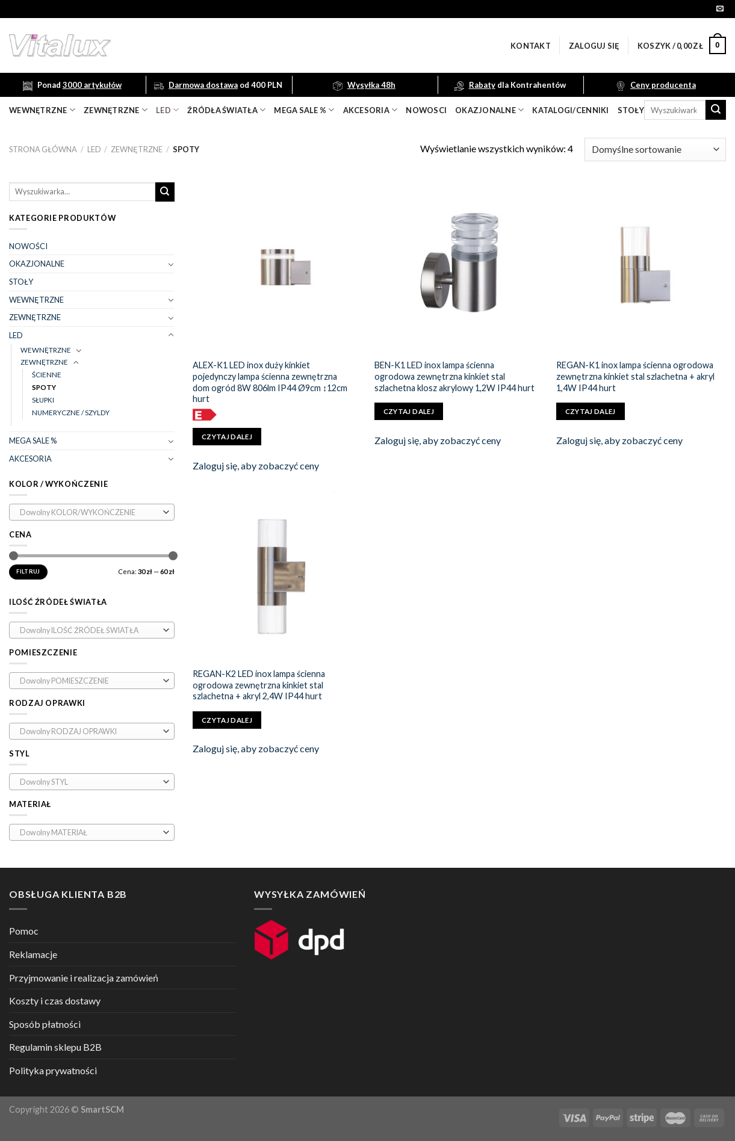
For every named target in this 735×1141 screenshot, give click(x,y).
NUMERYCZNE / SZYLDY (71, 412)
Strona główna (43, 149)
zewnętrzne (115, 110)
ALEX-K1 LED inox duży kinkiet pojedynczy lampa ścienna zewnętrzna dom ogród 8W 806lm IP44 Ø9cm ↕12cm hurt (270, 382)
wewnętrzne (42, 110)
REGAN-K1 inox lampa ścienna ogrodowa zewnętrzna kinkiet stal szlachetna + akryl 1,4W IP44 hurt (635, 376)
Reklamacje (33, 954)
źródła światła (226, 110)
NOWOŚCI (28, 246)
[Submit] (716, 110)
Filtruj (28, 571)
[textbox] (89, 512)
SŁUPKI (43, 400)
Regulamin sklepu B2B (55, 1047)
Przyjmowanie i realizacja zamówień (83, 977)
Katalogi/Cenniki (570, 110)
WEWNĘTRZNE (36, 300)
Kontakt (530, 46)
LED (167, 110)
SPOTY (44, 387)
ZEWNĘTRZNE (137, 149)
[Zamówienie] (655, 149)
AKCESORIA (30, 458)
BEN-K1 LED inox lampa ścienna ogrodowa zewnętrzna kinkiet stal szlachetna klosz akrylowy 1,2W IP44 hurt (454, 376)
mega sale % (304, 110)
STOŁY (21, 281)
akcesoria (370, 110)
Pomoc (24, 930)
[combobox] (92, 512)
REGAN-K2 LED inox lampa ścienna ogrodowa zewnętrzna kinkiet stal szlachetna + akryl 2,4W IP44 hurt (259, 685)
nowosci (426, 110)
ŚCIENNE (46, 375)
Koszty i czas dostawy (55, 1000)
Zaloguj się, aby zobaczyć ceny (256, 465)
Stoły (631, 110)
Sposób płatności (45, 1024)
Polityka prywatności (53, 1070)
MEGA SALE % (33, 440)
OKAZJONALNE (489, 110)
